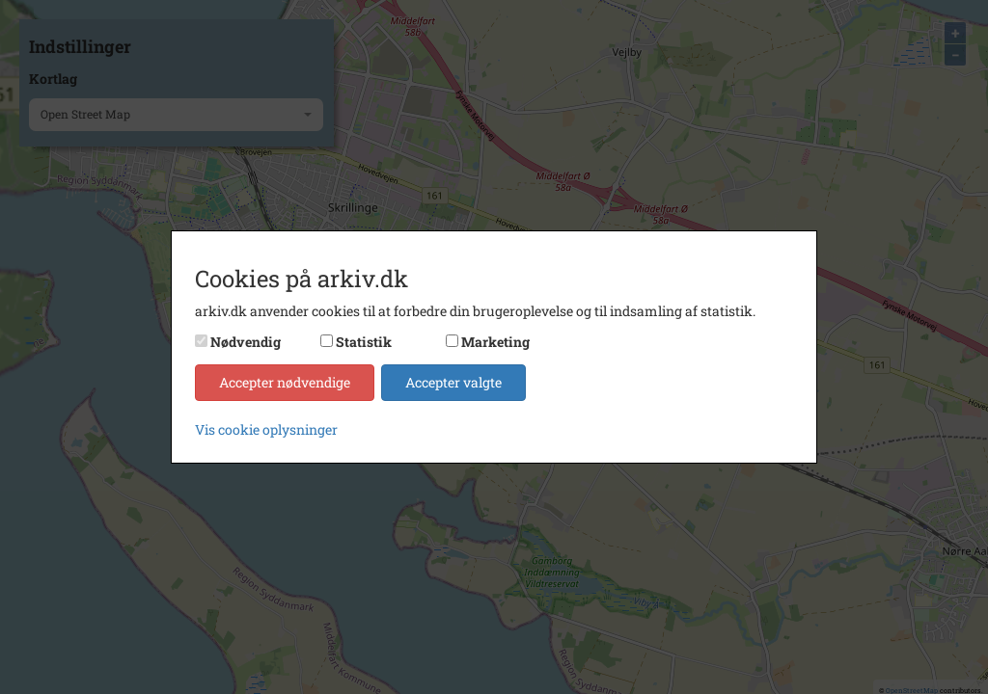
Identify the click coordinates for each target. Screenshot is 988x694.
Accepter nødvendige (284, 382)
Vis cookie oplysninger (266, 429)
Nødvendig (245, 342)
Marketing (495, 342)
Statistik (364, 342)
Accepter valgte (453, 382)
